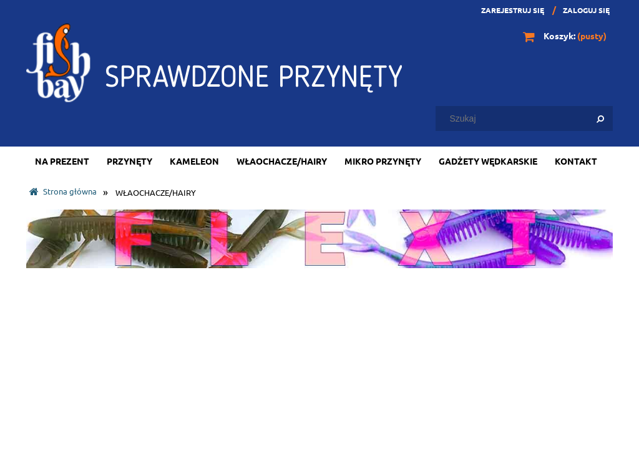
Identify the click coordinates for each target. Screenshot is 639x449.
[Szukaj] (600, 118)
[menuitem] (62, 161)
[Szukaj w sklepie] (527, 118)
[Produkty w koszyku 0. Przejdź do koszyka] (566, 35)
